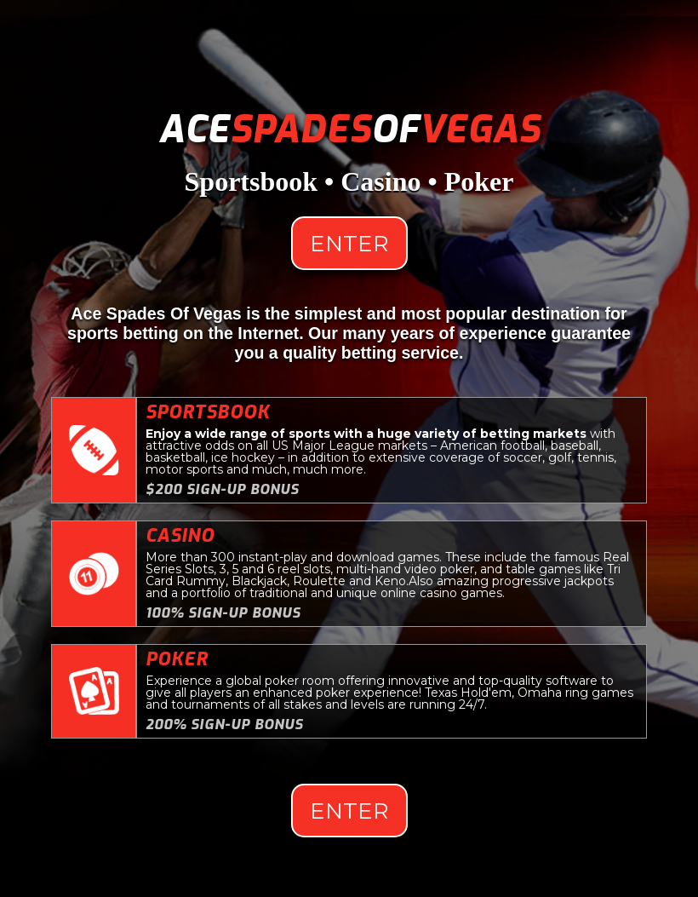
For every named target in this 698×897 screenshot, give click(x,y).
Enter (349, 243)
